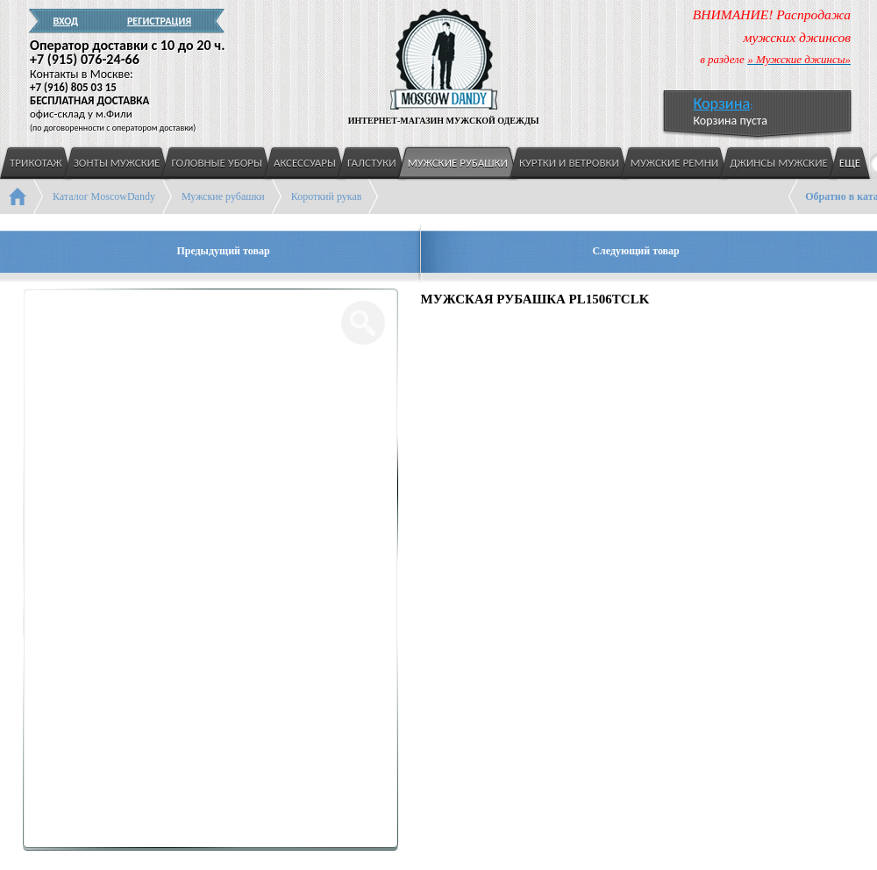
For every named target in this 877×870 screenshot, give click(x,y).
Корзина (721, 103)
